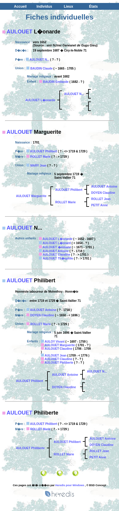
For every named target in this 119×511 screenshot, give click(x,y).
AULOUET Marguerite (31, 196)
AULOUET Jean (55, 355)
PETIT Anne (99, 205)
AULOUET (19, 32)
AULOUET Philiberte (59, 362)
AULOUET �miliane (57, 247)
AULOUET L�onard (57, 243)
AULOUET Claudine (56, 254)
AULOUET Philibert (43, 151)
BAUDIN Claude (41, 68)
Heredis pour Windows (69, 485)
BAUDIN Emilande (56, 81)
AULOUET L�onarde (40, 100)
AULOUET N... (40, 59)
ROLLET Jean (101, 199)
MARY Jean (38, 165)
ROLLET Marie (40, 156)
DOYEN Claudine (103, 192)
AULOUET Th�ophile (58, 258)
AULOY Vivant (54, 341)
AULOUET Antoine (104, 186)
